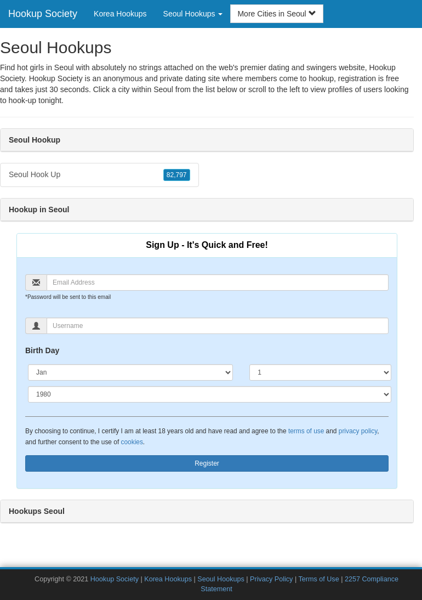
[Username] (218, 326)
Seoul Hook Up (99, 175)
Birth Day (42, 350)
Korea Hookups (120, 13)
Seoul (163, 89)
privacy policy (358, 431)
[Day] (320, 372)
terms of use (306, 431)
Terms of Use (318, 579)
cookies (132, 442)
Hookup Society (42, 13)
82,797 (177, 175)
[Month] (130, 372)
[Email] (218, 282)
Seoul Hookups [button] (193, 13)
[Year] (209, 394)
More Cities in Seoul (276, 13)
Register (207, 463)
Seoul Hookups (220, 579)
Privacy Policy (271, 579)
